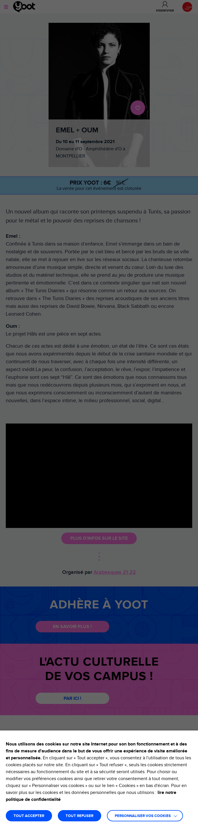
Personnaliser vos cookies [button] (143, 816)
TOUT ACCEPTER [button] (29, 816)
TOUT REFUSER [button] (79, 816)
